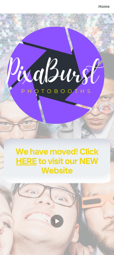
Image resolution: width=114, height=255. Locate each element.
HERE (26, 160)
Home (104, 6)
